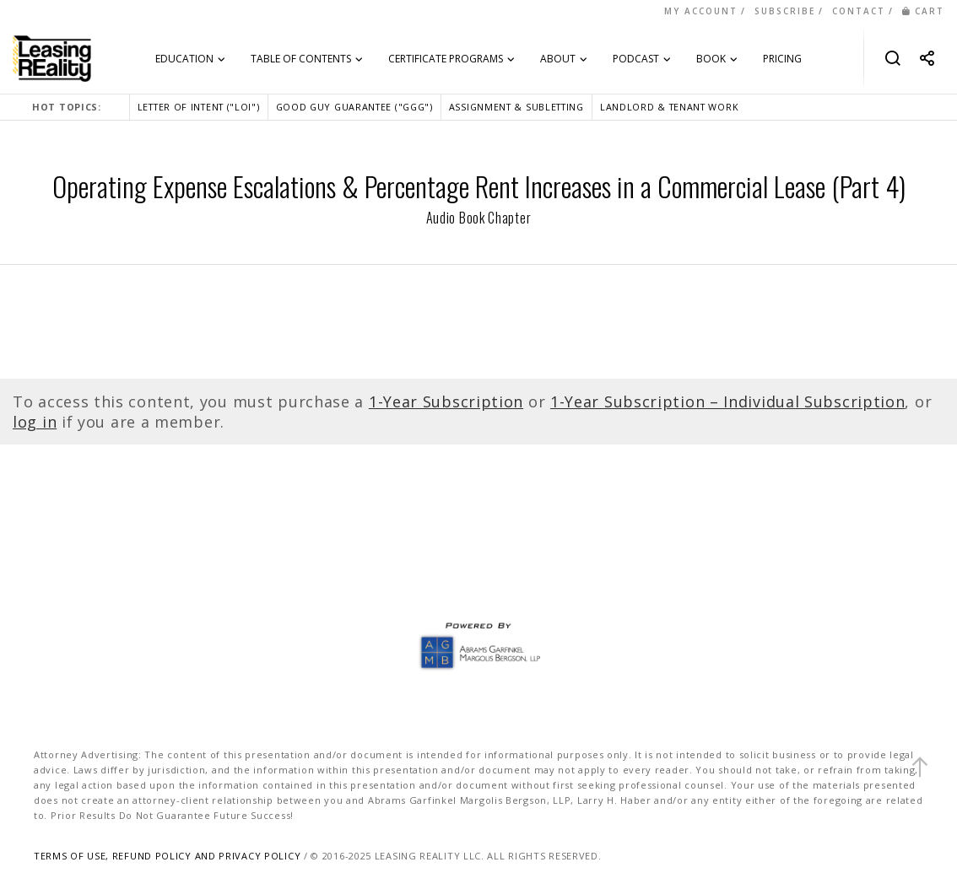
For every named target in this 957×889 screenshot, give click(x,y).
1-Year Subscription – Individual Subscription (728, 401)
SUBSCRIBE (784, 11)
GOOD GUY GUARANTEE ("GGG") (354, 106)
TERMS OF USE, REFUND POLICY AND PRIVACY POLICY (167, 855)
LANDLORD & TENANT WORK (669, 106)
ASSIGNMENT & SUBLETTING (516, 106)
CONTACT (858, 11)
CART (923, 11)
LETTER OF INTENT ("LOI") (199, 106)
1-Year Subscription (446, 401)
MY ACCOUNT (701, 11)
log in (35, 422)
